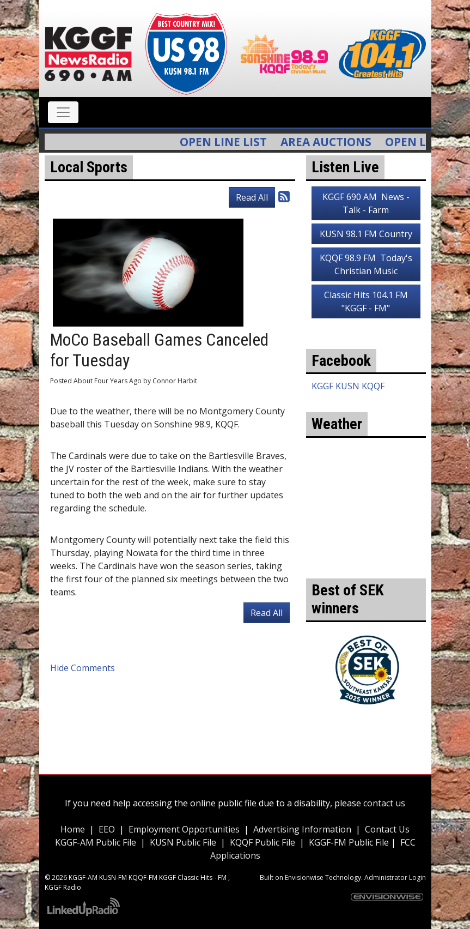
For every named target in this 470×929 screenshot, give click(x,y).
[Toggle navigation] (63, 112)
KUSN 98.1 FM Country (366, 234)
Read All (252, 197)
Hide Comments (82, 668)
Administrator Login (395, 877)
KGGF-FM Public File (350, 842)
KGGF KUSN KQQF (348, 386)
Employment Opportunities (184, 829)
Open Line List (228, 141)
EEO (107, 829)
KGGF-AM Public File (95, 842)
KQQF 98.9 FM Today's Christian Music (366, 264)
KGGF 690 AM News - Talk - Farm (366, 203)
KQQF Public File (262, 842)
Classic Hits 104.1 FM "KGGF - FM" (366, 301)
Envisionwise (304, 877)
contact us (384, 803)
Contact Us (387, 829)
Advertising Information (302, 829)
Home (72, 829)
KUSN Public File (183, 842)
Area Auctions (331, 141)
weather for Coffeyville (366, 562)
